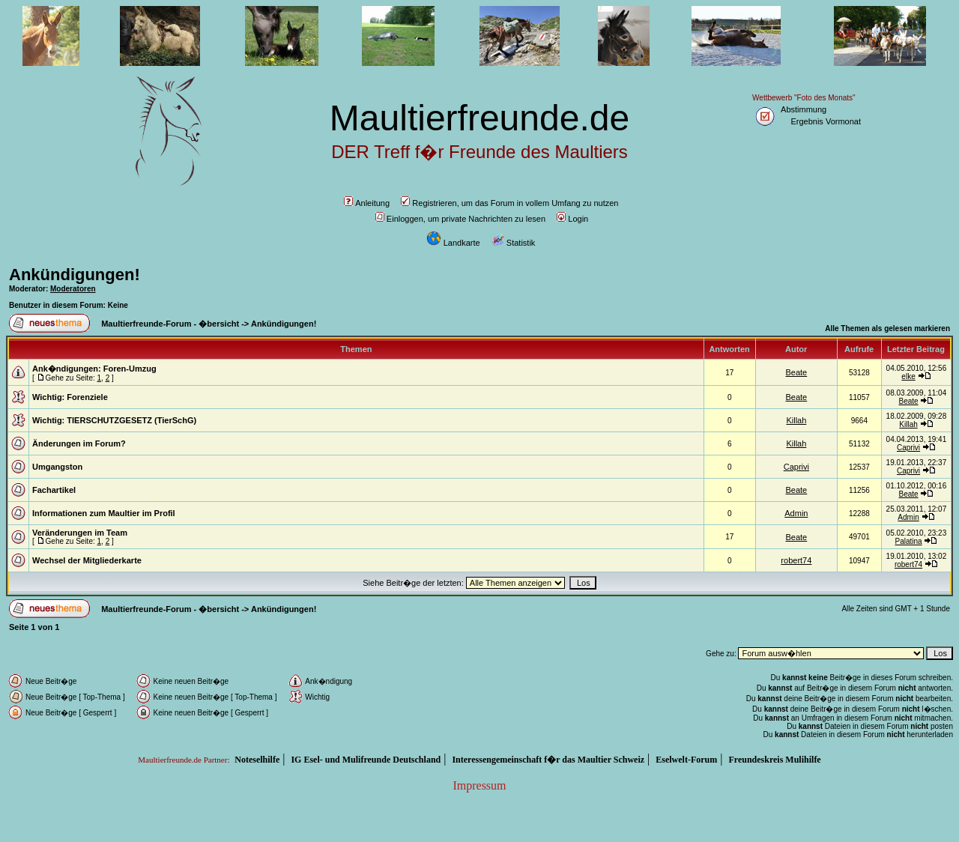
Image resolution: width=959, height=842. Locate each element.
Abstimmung (803, 109)
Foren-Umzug (130, 368)
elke (908, 376)
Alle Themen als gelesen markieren (887, 328)
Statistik (513, 242)
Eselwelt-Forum (686, 759)
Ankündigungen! (74, 274)
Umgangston (57, 466)
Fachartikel (54, 489)
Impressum (479, 785)
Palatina (908, 541)
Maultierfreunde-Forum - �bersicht (170, 323)
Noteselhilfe (257, 759)
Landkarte (453, 242)
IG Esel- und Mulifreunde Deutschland (366, 759)
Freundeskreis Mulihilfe (774, 759)
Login (572, 218)
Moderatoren (73, 289)
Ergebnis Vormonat (825, 121)
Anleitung (367, 203)
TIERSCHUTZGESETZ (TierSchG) (131, 420)
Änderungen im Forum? (79, 443)
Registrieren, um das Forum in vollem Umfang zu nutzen (509, 203)
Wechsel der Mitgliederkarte (87, 560)
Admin (796, 513)
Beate (796, 372)
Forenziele (87, 397)
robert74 (796, 560)
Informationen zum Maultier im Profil (103, 513)
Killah (796, 420)
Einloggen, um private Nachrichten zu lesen (460, 218)
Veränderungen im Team (79, 532)
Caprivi (908, 447)
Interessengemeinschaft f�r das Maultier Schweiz (548, 759)
